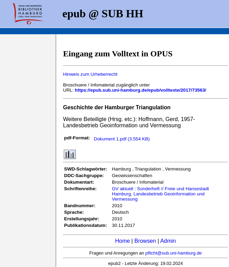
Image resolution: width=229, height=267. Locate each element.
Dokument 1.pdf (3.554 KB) (122, 138)
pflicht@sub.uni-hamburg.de (174, 253)
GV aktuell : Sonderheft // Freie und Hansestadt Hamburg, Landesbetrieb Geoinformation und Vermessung (160, 194)
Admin (168, 241)
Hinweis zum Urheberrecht (90, 74)
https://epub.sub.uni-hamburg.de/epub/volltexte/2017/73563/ (140, 90)
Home (122, 241)
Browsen (145, 241)
